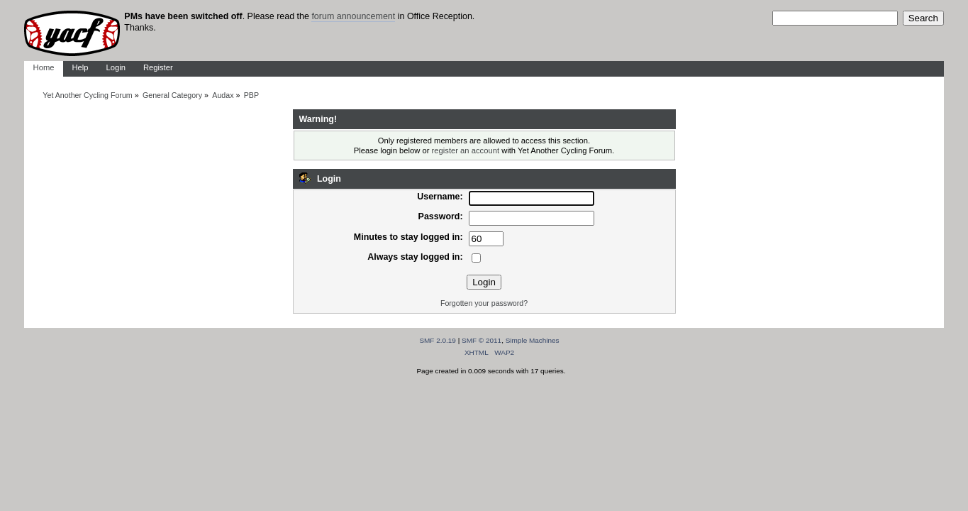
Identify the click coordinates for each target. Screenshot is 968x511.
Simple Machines (533, 340)
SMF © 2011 (481, 340)
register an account (465, 150)
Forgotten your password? (484, 303)
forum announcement (353, 16)
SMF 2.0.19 (437, 340)
